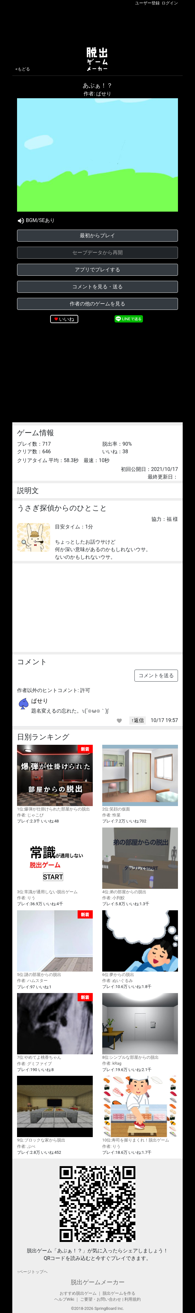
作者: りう (26, 897)
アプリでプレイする (97, 270)
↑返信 (137, 720)
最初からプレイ (97, 235)
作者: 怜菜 (111, 815)
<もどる (22, 69)
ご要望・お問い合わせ (100, 1299)
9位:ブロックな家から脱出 (55, 1109)
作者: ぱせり (97, 94)
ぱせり (39, 700)
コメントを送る (156, 675)
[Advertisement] (97, 25)
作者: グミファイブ (34, 1063)
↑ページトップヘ (32, 1271)
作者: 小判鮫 (113, 897)
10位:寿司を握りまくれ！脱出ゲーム (140, 1109)
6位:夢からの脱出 (140, 943)
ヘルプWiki (64, 1299)
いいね (66, 319)
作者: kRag (111, 1063)
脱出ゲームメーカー (98, 1282)
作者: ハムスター (32, 980)
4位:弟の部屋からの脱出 (140, 861)
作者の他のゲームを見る (97, 304)
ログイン (170, 3)
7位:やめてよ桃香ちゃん (55, 1026)
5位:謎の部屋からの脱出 (55, 943)
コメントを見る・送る (97, 287)
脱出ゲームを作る (119, 1293)
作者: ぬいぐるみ (117, 980)
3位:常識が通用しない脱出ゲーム (55, 861)
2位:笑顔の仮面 (140, 778)
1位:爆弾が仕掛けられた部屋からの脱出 (55, 778)
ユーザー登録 (147, 3)
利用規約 (132, 1299)
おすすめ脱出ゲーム (78, 1293)
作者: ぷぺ (26, 1146)
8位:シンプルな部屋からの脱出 (140, 1026)
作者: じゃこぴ (30, 815)
